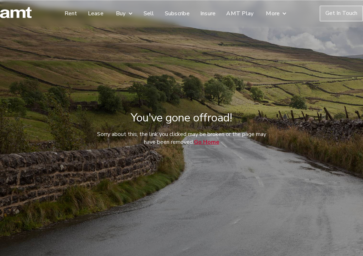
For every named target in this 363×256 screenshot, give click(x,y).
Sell (149, 13)
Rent (71, 13)
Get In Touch (341, 13)
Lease (96, 13)
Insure (208, 13)
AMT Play (239, 13)
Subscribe (177, 13)
